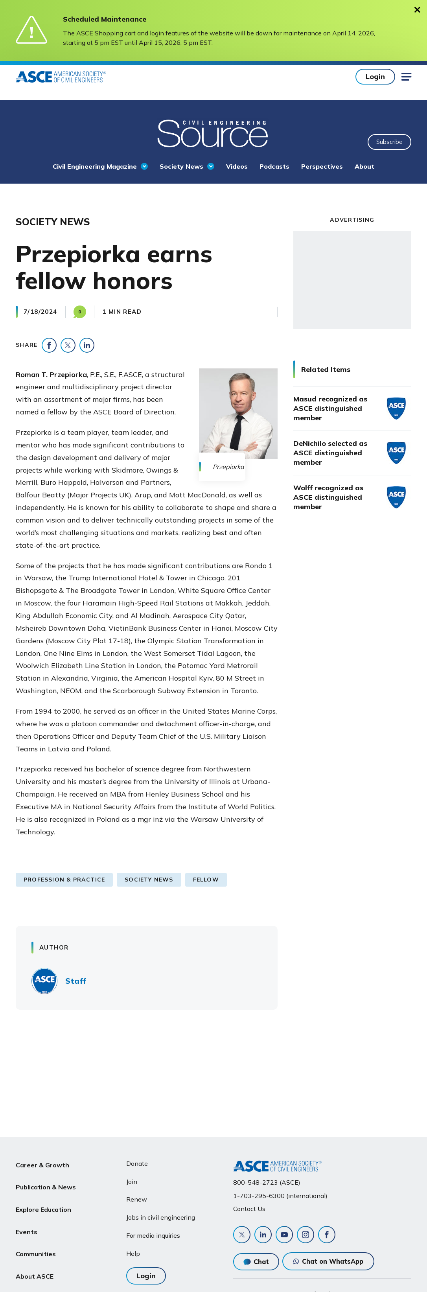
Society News (181, 166)
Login (375, 76)
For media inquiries (153, 1235)
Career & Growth (42, 1163)
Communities (36, 1238)
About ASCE (34, 1257)
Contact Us (249, 1209)
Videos (237, 166)
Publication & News (46, 1182)
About (364, 166)
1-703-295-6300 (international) (280, 1196)
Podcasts (274, 166)
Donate (137, 1163)
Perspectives (322, 166)
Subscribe (389, 141)
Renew (136, 1199)
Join (131, 1181)
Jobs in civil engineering (160, 1217)
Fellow (206, 879)
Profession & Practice (64, 879)
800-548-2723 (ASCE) (266, 1182)
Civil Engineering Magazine (95, 166)
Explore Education (43, 1201)
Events (26, 1220)
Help (133, 1253)
